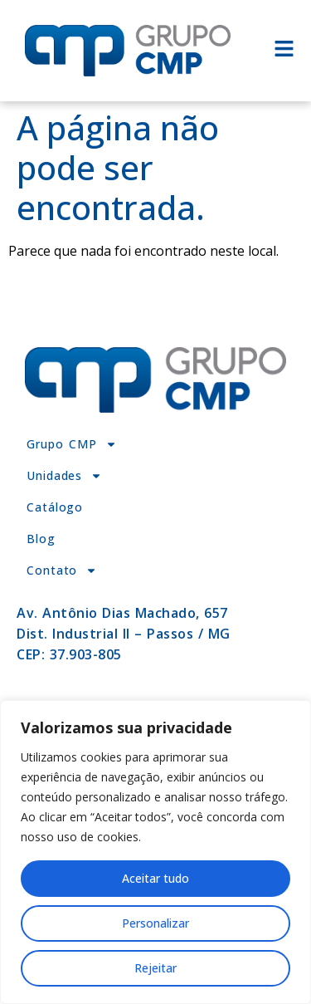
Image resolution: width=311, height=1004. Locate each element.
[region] (155, 852)
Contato (62, 570)
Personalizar (155, 923)
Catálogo (55, 507)
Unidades (64, 476)
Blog (41, 538)
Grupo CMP (72, 444)
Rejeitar (155, 968)
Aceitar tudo (155, 878)
